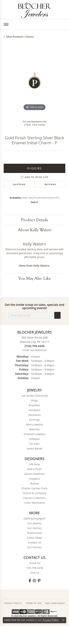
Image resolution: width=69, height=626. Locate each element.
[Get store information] (34, 350)
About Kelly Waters (34, 229)
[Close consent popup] (63, 620)
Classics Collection (34, 498)
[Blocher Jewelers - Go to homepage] (34, 9)
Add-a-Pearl (34, 469)
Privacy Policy (50, 619)
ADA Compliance (55, 603)
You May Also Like (34, 278)
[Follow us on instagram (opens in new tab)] (34, 580)
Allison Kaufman (34, 474)
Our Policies (34, 547)
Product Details (34, 219)
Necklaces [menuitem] (34, 415)
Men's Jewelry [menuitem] (34, 424)
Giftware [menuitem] (34, 439)
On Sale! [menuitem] (34, 443)
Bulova (34, 483)
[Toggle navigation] (6, 24)
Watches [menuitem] (34, 429)
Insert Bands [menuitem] (35, 448)
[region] (34, 81)
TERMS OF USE (33, 603)
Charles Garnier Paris (34, 488)
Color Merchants (34, 502)
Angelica (34, 478)
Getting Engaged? (34, 518)
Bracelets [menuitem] (34, 405)
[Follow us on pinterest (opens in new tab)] (39, 580)
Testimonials (34, 533)
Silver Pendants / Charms (20, 36)
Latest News (34, 537)
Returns (50, 184)
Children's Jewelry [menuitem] (34, 434)
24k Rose (34, 464)
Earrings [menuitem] (34, 419)
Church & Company (34, 493)
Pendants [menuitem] (34, 410)
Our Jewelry (34, 523)
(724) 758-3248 (34, 124)
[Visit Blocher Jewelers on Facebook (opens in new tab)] (30, 580)
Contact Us (34, 542)
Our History (34, 528)
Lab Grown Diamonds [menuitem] (34, 395)
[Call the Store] (34, 346)
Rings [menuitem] (34, 400)
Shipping (19, 184)
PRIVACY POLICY (13, 603)
